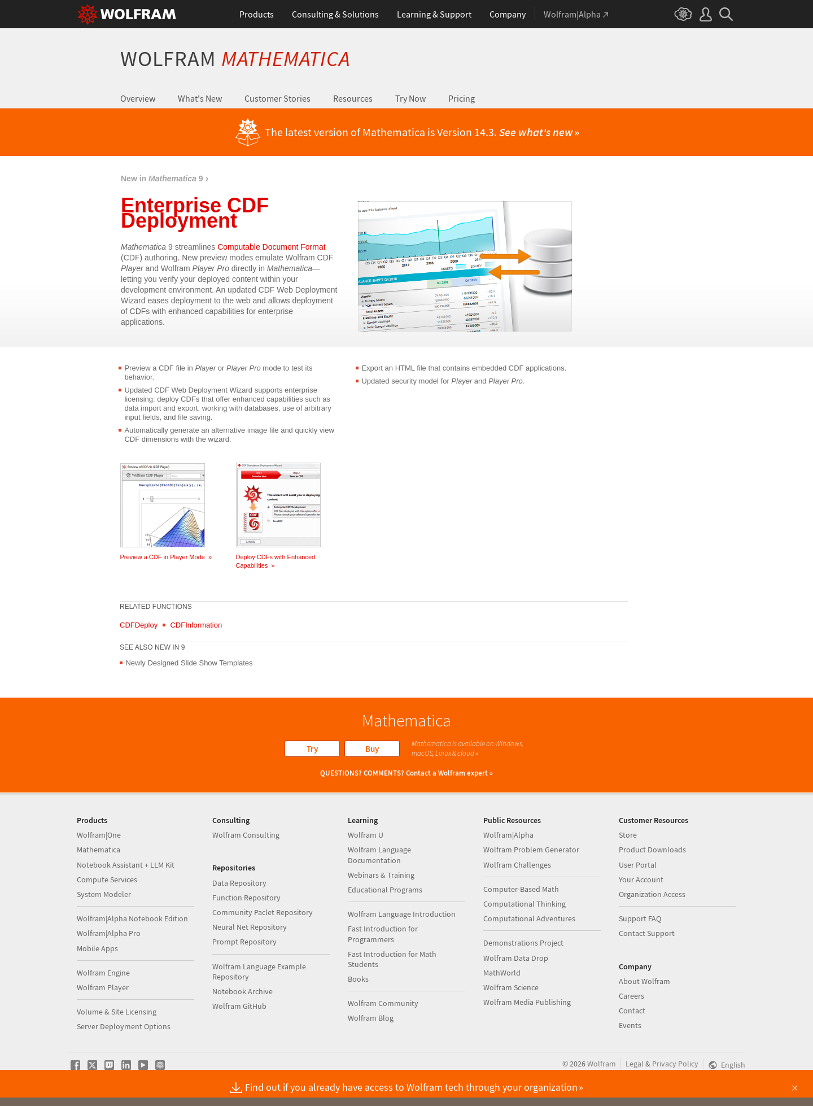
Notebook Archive (242, 991)
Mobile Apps (97, 948)
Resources (353, 98)
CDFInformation (196, 625)
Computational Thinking (524, 904)
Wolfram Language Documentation (379, 854)
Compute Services (107, 879)
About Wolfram (644, 981)
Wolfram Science (511, 987)
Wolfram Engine (103, 973)
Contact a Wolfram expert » (449, 773)
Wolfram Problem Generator (531, 849)
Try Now (410, 98)
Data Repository (239, 883)
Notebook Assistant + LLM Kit (125, 865)
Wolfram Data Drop (515, 958)
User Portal (638, 865)
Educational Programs (385, 890)
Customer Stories (277, 98)
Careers (631, 996)
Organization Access (652, 894)
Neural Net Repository (249, 927)
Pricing (461, 98)
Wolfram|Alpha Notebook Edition (132, 918)
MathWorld (502, 973)
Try (312, 748)
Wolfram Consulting (245, 835)
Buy (372, 748)
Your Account (641, 879)
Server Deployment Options (124, 1026)
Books (358, 979)
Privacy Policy (675, 1064)
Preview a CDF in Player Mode (166, 557)
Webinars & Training (381, 875)
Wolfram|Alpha (508, 835)
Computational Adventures (529, 918)
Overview (137, 98)
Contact (632, 1010)
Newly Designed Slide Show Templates (188, 663)
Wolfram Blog (371, 1018)
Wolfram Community (383, 1003)
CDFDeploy (139, 625)
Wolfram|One (99, 835)
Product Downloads (652, 849)
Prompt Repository (244, 942)
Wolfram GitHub (239, 1006)
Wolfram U (365, 835)
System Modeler (104, 894)
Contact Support (647, 933)
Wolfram (235, 58)
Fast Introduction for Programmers (383, 934)
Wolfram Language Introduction (402, 914)
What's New (200, 98)
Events (630, 1025)
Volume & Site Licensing (116, 1012)
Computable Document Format (271, 246)
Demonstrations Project (523, 943)
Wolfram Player (103, 987)
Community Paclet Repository (262, 912)
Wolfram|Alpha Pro (109, 933)
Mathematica (98, 849)
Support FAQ (640, 918)
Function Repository (246, 897)
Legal (635, 1064)
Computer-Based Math (521, 889)
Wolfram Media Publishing (527, 1002)
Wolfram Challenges (517, 865)
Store (628, 835)
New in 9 (162, 178)
